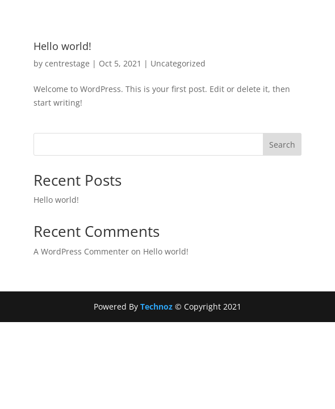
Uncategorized (178, 63)
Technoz (157, 306)
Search (282, 144)
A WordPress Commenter (81, 251)
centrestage (67, 63)
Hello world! (62, 46)
